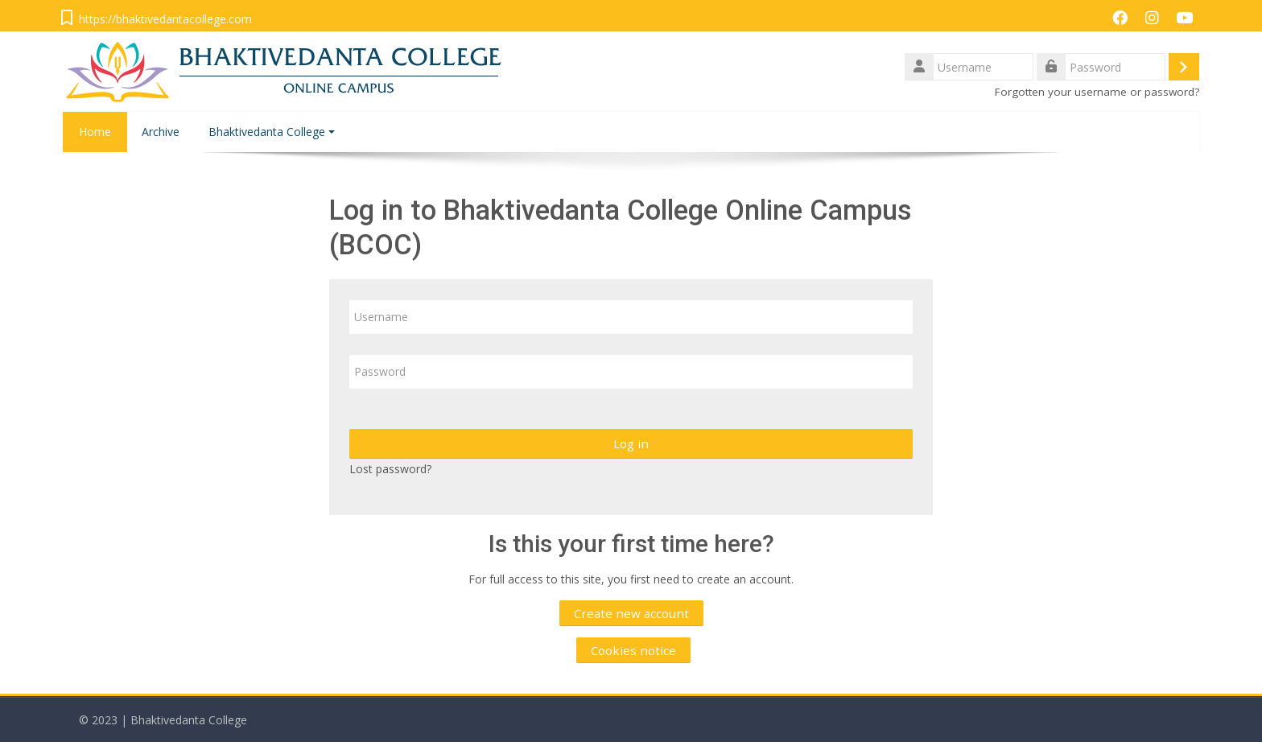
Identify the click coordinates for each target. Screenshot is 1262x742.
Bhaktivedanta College (271, 131)
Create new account (631, 613)
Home (95, 131)
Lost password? (390, 468)
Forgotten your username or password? (1097, 92)
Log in (631, 443)
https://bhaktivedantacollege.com (165, 19)
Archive (160, 131)
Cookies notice (633, 650)
